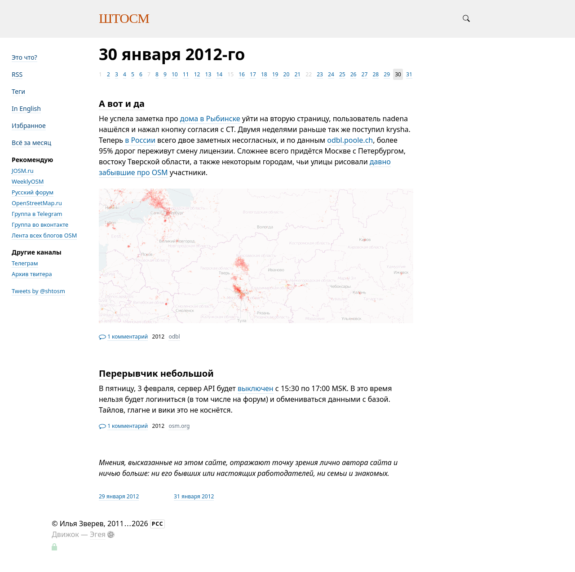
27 (365, 74)
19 (275, 74)
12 (197, 74)
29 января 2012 (119, 496)
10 (175, 74)
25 (342, 74)
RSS (17, 74)
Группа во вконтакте (40, 224)
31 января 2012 (194, 496)
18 (264, 74)
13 (208, 74)
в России (140, 140)
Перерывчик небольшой (156, 373)
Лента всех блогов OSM (44, 235)
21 (297, 74)
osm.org (179, 426)
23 (320, 74)
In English (26, 108)
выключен (256, 388)
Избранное (29, 125)
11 (186, 74)
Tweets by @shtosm (38, 291)
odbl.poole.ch (350, 140)
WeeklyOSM (28, 181)
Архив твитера (32, 274)
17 (253, 74)
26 (353, 74)
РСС (158, 524)
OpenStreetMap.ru (37, 203)
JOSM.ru (23, 171)
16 (242, 74)
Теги (18, 91)
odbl (174, 336)
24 (331, 74)
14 (219, 74)
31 (409, 74)
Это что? (24, 57)
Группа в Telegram (37, 214)
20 (286, 74)
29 (387, 74)
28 (375, 74)
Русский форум (32, 192)
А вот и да (122, 103)
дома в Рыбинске (210, 118)
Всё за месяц (31, 142)
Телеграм (25, 263)
